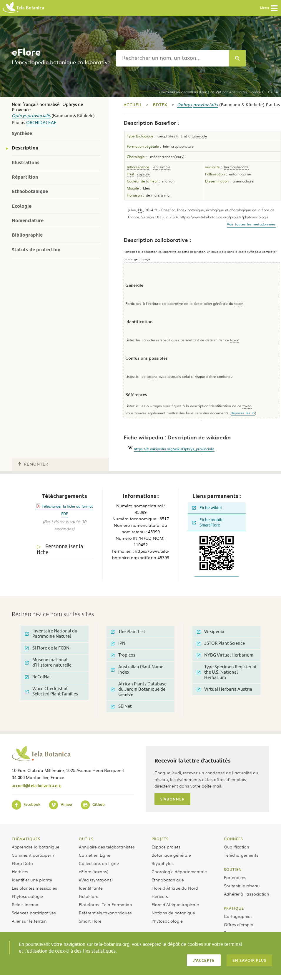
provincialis (39, 116)
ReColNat (38, 677)
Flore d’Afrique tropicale (175, 904)
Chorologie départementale (179, 871)
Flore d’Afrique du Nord (175, 888)
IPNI (119, 643)
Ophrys (19, 116)
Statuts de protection (36, 250)
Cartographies (238, 916)
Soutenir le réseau (242, 885)
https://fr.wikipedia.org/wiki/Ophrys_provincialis (174, 448)
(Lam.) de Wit (190, 91)
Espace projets (166, 847)
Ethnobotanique (30, 191)
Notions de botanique (173, 913)
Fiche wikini (207, 507)
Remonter (33, 464)
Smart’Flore (90, 921)
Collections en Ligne (99, 863)
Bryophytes (163, 863)
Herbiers (20, 871)
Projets (160, 838)
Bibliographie (27, 235)
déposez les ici (243, 413)
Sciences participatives (34, 913)
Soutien (233, 869)
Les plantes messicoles (34, 888)
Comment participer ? (33, 855)
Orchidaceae (41, 123)
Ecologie (21, 206)
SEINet (121, 706)
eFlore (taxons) (93, 871)
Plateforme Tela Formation (105, 904)
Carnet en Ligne (94, 855)
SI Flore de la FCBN (47, 648)
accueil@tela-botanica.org (36, 785)
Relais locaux (25, 904)
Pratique (234, 908)
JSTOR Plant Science (221, 643)
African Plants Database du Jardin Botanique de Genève (139, 689)
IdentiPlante (91, 888)
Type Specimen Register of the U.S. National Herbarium (227, 672)
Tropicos (123, 655)
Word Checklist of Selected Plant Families (51, 691)
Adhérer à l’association (246, 894)
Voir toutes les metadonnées (251, 224)
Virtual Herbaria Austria (224, 689)
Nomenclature (28, 220)
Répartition (25, 177)
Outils (86, 838)
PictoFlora (89, 896)
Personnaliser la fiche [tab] (60, 549)
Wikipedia (210, 632)
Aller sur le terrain (29, 921)
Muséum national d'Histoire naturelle (48, 662)
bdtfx (160, 104)
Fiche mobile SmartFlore (208, 522)
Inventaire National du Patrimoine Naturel (51, 633)
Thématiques (26, 838)
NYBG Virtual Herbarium (225, 655)
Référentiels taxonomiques (105, 913)
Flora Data (22, 863)
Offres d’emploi (239, 924)
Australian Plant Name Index (137, 669)
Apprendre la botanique (35, 847)
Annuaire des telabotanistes (107, 847)
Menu (269, 8)
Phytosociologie (27, 896)
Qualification (236, 847)
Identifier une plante (32, 880)
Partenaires (235, 877)
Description (25, 148)
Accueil (133, 104)
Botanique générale (171, 855)
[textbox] (172, 58)
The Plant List (128, 632)
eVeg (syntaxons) (96, 880)
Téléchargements (241, 855)
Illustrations (25, 162)
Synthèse (22, 133)
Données (233, 838)
